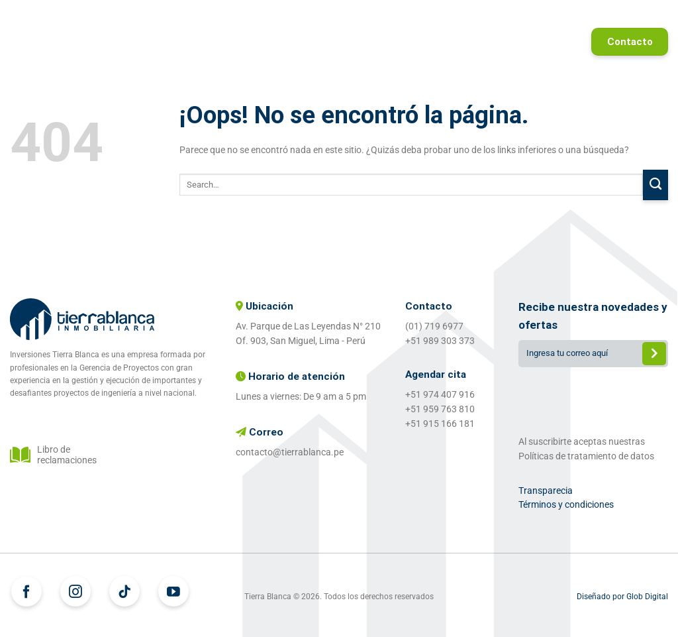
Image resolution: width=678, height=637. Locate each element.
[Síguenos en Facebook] (26, 591)
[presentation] (593, 398)
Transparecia (545, 490)
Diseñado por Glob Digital (622, 596)
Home (235, 16)
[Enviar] (655, 185)
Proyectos (302, 16)
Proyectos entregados (523, 16)
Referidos (630, 16)
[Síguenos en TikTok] (124, 591)
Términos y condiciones (566, 504)
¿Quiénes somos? (398, 16)
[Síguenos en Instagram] (75, 591)
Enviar (654, 355)
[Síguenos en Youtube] (173, 591)
